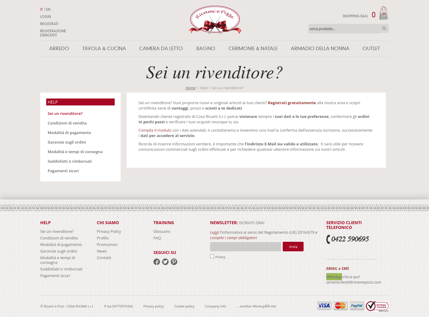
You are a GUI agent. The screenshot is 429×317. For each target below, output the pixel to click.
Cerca (384, 28)
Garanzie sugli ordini (67, 142)
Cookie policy (184, 306)
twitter (165, 261)
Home (191, 87)
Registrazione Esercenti (53, 33)
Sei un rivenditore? (65, 113)
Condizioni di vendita (67, 123)
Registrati (49, 24)
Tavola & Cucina (104, 48)
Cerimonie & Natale (253, 48)
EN (48, 9)
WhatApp (334, 276)
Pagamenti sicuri (63, 170)
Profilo (103, 238)
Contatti (104, 257)
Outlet (371, 48)
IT (41, 9)
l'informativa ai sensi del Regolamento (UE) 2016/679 (267, 232)
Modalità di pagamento (69, 132)
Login (45, 17)
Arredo (59, 48)
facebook (156, 261)
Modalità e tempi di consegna (75, 151)
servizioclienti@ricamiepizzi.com (353, 282)
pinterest (174, 261)
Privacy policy (153, 306)
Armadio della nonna (320, 48)
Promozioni (107, 244)
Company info (215, 306)
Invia (293, 246)
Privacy (220, 257)
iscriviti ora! (251, 222)
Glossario (161, 231)
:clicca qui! (351, 276)
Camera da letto (161, 48)
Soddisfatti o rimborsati (70, 161)
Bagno (205, 48)
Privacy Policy (109, 231)
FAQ (157, 238)
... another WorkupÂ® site (256, 306)
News (102, 251)
